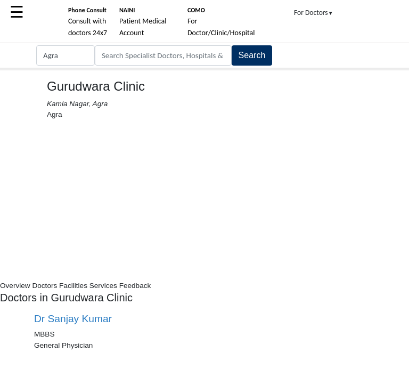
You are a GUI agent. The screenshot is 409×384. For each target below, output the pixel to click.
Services (103, 286)
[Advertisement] (204, 200)
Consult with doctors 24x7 (87, 21)
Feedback (135, 286)
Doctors (44, 286)
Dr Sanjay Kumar (73, 318)
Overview (15, 286)
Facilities (73, 286)
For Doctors (313, 12)
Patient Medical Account (143, 21)
